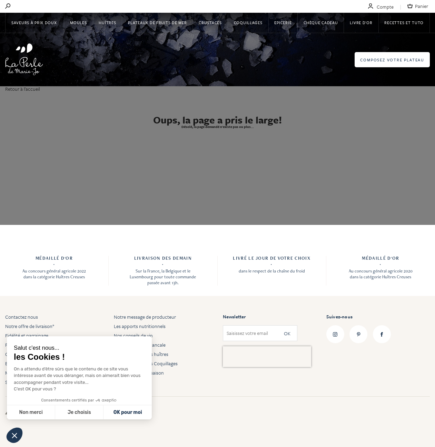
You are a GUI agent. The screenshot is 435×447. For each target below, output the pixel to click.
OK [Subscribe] (287, 333)
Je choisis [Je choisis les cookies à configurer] (79, 412)
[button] (14, 435)
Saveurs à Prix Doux (34, 23)
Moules (78, 23)
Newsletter (234, 316)
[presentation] (267, 356)
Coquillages (248, 23)
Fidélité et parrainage (26, 335)
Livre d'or (361, 23)
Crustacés (210, 23)
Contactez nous (21, 316)
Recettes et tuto (404, 23)
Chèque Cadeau (321, 23)
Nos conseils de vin (133, 335)
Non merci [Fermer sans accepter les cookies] (30, 412)
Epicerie (282, 23)
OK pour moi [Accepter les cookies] (127, 412)
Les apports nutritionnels (140, 326)
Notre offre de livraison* (29, 326)
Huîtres (107, 23)
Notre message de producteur (145, 316)
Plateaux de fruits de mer (157, 23)
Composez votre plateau (392, 60)
